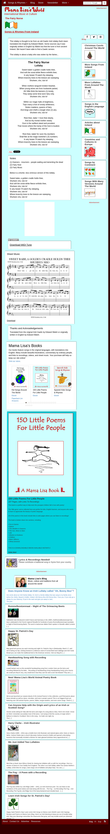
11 (44, 402)
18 (26, 405)
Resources (35, 821)
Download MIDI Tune (21, 244)
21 (31, 405)
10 (42, 402)
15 (51, 402)
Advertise (25, 821)
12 (46, 402)
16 (53, 402)
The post (9, 601)
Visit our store (14, 361)
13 (48, 402)
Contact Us (14, 821)
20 (29, 405)
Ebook (14, 395)
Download (11, 321)
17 (55, 402)
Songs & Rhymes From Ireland (22, 31)
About (5, 821)
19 (27, 405)
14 (49, 402)
